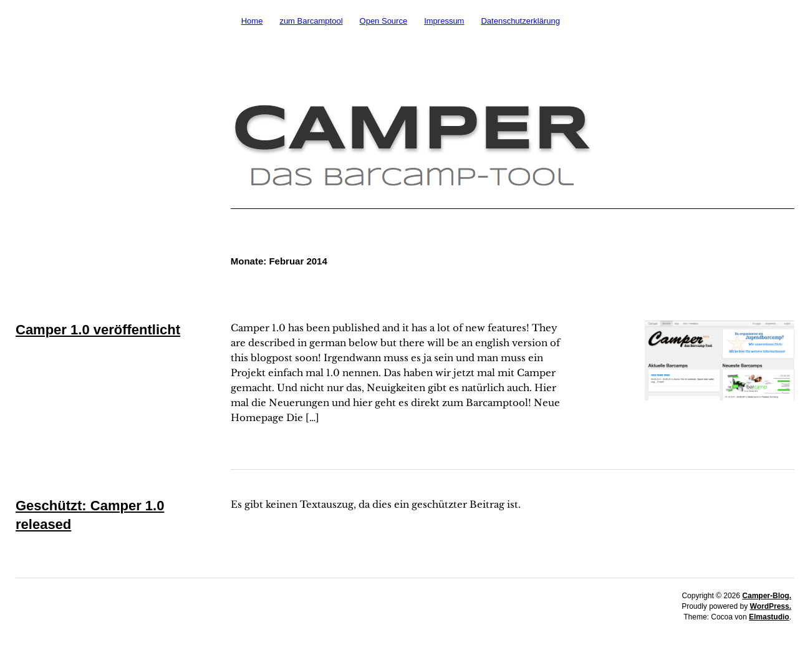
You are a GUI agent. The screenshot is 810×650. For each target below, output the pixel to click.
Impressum (444, 21)
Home (252, 21)
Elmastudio (769, 617)
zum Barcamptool (310, 21)
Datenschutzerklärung (520, 21)
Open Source (384, 21)
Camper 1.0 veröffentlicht (98, 329)
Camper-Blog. (766, 595)
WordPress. (770, 606)
